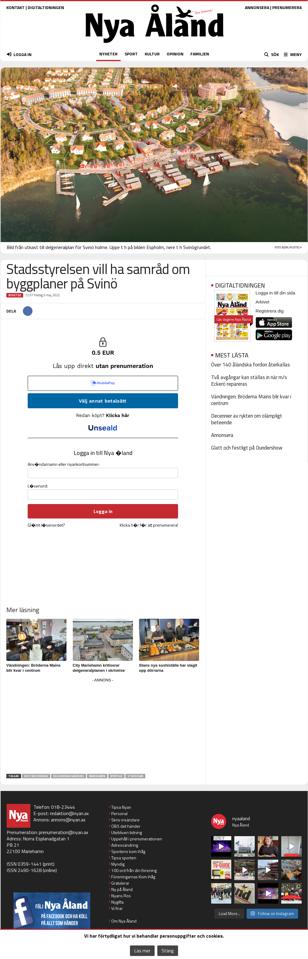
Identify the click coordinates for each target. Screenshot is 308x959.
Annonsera (222, 435)
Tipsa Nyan (121, 807)
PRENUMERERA (287, 7)
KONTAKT (15, 7)
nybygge (116, 776)
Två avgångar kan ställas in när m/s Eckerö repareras (249, 380)
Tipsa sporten (123, 858)
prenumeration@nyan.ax (63, 832)
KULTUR (152, 54)
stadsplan (135, 776)
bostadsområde (36, 776)
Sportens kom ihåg (128, 851)
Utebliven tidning (126, 832)
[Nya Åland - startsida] (154, 44)
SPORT (131, 54)
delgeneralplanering (68, 776)
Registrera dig (270, 310)
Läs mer (142, 950)
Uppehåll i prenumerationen (136, 839)
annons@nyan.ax (68, 819)
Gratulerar (120, 883)
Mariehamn (97, 776)
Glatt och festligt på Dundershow (246, 448)
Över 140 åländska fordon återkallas (250, 365)
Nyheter (14, 295)
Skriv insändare (125, 820)
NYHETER (108, 54)
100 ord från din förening (134, 870)
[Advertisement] (102, 726)
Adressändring (124, 845)
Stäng (168, 950)
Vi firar (117, 908)
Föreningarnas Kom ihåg (133, 876)
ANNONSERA (257, 7)
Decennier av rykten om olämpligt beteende (246, 419)
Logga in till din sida (275, 292)
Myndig (118, 864)
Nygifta (117, 902)
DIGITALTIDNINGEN (46, 7)
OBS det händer (125, 826)
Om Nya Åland (124, 921)
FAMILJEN (199, 54)
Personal (119, 813)
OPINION (175, 54)
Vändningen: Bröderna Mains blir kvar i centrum (251, 400)
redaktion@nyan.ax (69, 813)
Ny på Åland (122, 889)
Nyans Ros (121, 895)
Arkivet (263, 301)
